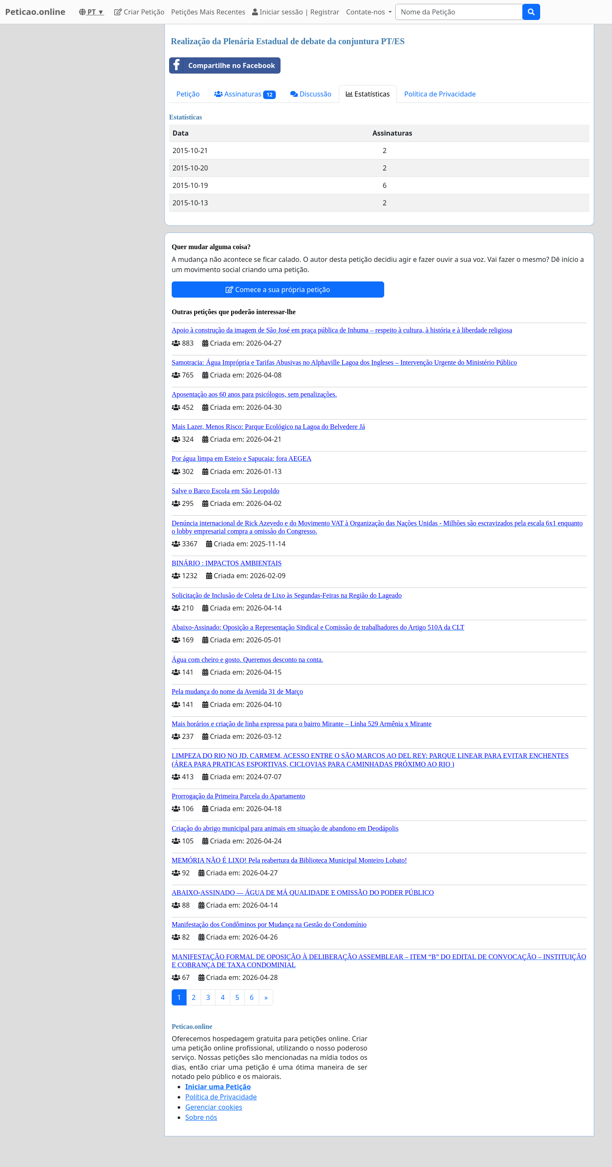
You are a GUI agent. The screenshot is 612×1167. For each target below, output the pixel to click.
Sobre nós (201, 1117)
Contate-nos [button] (366, 12)
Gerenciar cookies (213, 1107)
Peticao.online (35, 11)
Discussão (311, 94)
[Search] (459, 12)
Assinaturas (245, 94)
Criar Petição (139, 12)
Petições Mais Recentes (208, 12)
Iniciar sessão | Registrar (295, 12)
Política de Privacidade (440, 94)
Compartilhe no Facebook (222, 65)
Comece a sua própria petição (278, 289)
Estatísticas (368, 94)
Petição (188, 94)
